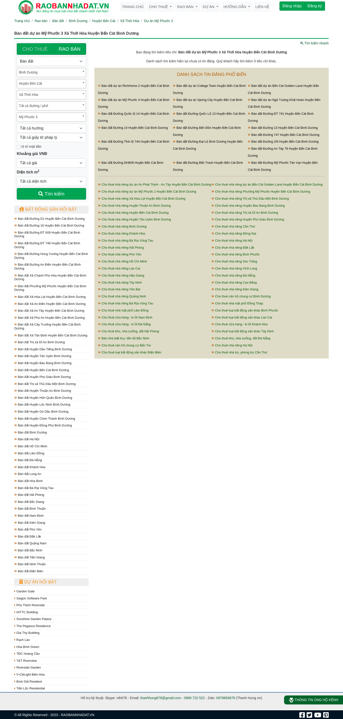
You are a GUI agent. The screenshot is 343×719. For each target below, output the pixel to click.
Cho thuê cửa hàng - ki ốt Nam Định (125, 317)
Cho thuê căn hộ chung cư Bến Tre (124, 345)
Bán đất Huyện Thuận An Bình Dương (42, 390)
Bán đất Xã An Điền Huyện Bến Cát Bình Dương (50, 304)
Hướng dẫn (235, 7)
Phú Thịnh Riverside (29, 605)
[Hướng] (51, 128)
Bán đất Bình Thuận (30, 508)
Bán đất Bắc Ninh (28, 550)
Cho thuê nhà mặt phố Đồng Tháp (237, 303)
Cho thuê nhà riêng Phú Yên (119, 254)
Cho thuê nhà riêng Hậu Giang (121, 275)
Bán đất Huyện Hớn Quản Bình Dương (43, 398)
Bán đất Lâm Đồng (29, 453)
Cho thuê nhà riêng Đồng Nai (234, 233)
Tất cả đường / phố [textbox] (33, 106)
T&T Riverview (25, 660)
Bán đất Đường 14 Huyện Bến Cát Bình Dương (133, 128)
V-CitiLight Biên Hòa (29, 674)
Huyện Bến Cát (103, 21)
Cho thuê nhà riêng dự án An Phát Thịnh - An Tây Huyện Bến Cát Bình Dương (154, 184)
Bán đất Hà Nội (26, 439)
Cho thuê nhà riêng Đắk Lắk (233, 247)
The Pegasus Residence (32, 626)
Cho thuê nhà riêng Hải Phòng (121, 247)
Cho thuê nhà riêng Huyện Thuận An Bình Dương (134, 205)
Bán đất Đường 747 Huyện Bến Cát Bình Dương (283, 135)
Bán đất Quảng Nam (30, 543)
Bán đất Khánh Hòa (29, 467)
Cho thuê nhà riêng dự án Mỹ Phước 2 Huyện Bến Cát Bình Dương (147, 191)
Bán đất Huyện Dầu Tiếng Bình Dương (43, 349)
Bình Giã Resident (28, 681)
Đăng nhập (292, 6)
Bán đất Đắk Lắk (27, 536)
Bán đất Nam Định (29, 515)
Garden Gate (24, 591)
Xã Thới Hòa (129, 21)
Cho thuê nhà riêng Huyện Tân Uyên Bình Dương (134, 219)
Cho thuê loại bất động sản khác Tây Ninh (243, 331)
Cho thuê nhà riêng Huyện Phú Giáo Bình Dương (248, 219)
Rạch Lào (22, 640)
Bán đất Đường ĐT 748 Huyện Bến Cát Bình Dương (47, 245)
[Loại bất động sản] (51, 61)
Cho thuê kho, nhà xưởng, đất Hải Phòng (128, 331)
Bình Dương (78, 21)
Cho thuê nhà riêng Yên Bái (119, 289)
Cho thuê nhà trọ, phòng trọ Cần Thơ (239, 352)
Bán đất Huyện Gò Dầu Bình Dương (41, 411)
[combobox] (51, 72)
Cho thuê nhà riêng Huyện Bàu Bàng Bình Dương (248, 205)
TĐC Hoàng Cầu (27, 653)
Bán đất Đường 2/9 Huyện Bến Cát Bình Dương (283, 141)
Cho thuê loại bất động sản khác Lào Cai (242, 317)
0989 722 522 (194, 698)
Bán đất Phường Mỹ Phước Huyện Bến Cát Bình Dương (50, 288)
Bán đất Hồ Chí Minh (30, 446)
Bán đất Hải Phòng (29, 495)
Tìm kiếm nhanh (314, 43)
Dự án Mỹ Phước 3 (158, 21)
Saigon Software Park (30, 598)
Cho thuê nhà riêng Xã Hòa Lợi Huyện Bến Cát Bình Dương (141, 198)
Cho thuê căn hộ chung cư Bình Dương (241, 296)
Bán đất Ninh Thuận (30, 564)
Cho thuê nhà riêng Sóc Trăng (234, 261)
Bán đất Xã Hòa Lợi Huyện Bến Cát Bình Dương (50, 297)
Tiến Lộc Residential (29, 688)
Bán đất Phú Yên (27, 529)
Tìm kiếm (51, 193)
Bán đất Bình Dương (30, 432)
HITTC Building (26, 612)
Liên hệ (262, 7)
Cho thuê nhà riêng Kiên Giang (235, 289)
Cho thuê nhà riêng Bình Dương (122, 226)
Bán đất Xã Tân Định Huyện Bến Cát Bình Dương (50, 335)
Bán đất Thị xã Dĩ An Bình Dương (39, 342)
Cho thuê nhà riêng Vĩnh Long (234, 268)
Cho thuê (159, 7)
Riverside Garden (27, 667)
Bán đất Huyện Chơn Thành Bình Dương (44, 418)
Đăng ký (315, 6)
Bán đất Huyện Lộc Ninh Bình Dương (42, 404)
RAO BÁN (70, 49)
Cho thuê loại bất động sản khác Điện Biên (129, 352)
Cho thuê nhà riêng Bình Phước (236, 254)
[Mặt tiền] (18, 146)
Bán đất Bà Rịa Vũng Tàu (34, 488)
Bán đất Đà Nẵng (28, 460)
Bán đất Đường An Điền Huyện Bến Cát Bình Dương (47, 266)
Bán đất (58, 21)
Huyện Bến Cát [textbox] (30, 83)
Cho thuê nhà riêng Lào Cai (119, 268)
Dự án (209, 7)
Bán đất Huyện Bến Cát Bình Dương (41, 370)
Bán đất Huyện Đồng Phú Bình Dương (43, 425)
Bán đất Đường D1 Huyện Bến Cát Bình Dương (49, 219)
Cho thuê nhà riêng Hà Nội (232, 240)
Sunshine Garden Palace (32, 619)
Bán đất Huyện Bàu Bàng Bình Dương (43, 363)
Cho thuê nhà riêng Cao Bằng (234, 282)
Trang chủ (133, 7)
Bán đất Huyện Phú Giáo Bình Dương (42, 377)
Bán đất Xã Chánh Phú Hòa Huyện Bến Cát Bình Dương (50, 277)
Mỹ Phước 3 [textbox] (28, 117)
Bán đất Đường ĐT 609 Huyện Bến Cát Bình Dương (47, 234)
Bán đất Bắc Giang (29, 502)
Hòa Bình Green (26, 647)
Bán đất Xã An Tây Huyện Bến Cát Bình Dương (49, 310)
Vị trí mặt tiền (29, 146)
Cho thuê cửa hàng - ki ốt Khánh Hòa (240, 324)
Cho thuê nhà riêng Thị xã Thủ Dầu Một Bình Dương (250, 198)
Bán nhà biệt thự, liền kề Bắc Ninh (123, 338)
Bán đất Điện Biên (28, 571)
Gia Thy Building (27, 633)
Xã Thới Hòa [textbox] (28, 95)
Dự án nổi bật (38, 582)
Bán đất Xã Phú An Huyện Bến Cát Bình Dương (49, 317)
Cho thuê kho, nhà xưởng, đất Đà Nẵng (241, 338)
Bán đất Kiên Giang (29, 522)
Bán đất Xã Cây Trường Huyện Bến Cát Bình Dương (47, 326)
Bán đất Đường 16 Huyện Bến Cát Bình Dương (49, 225)
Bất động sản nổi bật (48, 209)
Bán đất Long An (27, 474)
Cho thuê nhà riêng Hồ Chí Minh (122, 261)
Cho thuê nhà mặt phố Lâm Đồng (123, 310)
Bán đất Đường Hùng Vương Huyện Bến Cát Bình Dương (51, 256)
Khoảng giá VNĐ (32, 154)
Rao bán (186, 7)
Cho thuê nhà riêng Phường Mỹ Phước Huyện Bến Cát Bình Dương (261, 191)
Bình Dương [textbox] (28, 72)
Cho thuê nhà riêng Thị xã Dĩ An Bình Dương (245, 212)
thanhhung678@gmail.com (160, 698)
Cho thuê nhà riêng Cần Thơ (233, 226)
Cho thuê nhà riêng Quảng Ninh (122, 296)
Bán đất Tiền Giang (29, 557)
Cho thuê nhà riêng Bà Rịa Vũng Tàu (125, 240)
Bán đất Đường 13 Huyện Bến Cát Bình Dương (283, 128)
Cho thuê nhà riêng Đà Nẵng (233, 275)
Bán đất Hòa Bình (28, 481)
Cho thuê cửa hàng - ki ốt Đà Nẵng (124, 324)
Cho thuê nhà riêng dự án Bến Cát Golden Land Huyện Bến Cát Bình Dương (267, 184)
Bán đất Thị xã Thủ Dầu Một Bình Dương (45, 384)
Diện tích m (28, 171)
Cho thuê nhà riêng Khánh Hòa (121, 233)
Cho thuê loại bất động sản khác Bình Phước (245, 310)
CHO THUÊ (35, 49)
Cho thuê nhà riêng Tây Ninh (120, 282)
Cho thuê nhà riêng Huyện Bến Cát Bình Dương (133, 212)
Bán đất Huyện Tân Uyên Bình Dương (42, 356)
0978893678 (225, 698)
